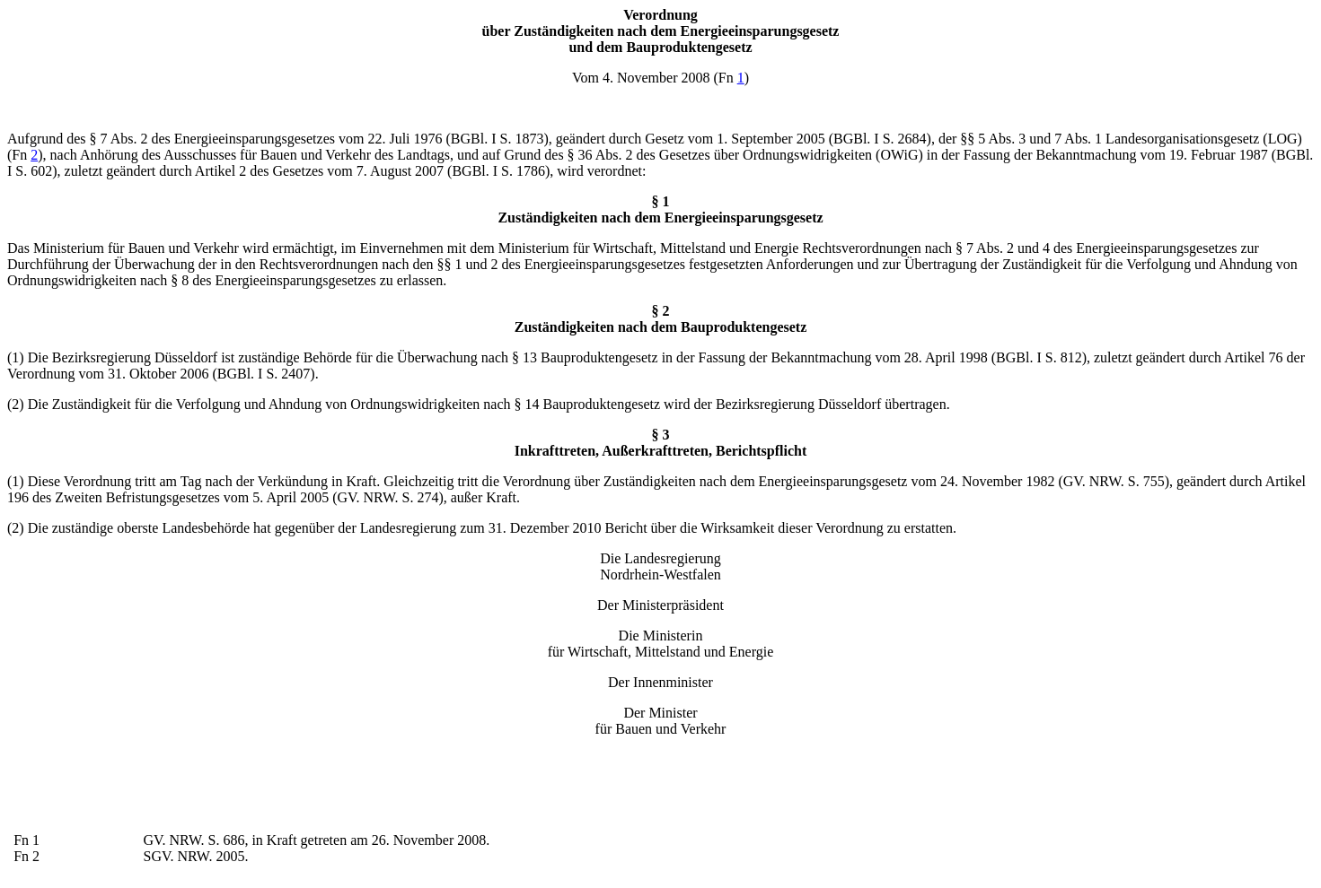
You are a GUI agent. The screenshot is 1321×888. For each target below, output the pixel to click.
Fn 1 (26, 840)
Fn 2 (26, 856)
